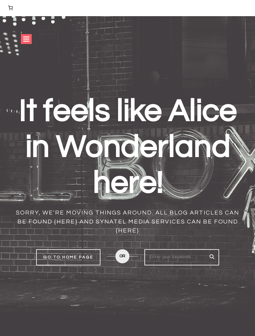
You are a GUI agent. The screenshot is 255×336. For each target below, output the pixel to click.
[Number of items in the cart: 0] (10, 8)
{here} (66, 222)
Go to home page (68, 257)
